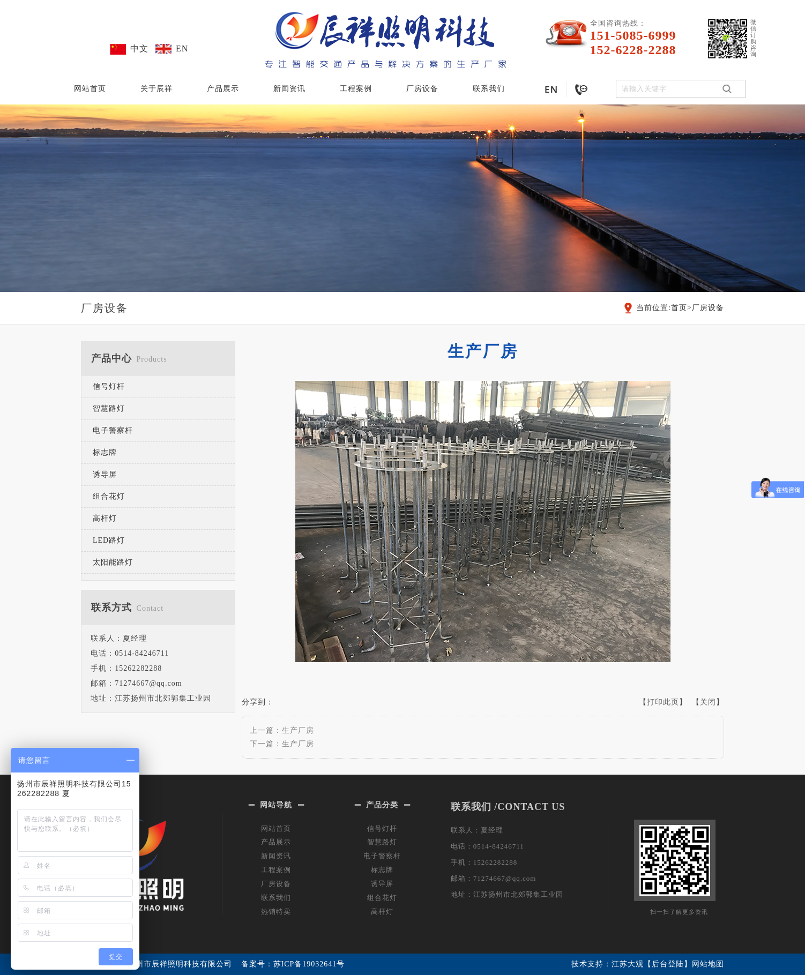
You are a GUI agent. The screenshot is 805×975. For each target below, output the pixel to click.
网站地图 (708, 964)
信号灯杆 (109, 386)
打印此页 (663, 702)
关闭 (708, 702)
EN (182, 48)
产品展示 (223, 89)
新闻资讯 (289, 89)
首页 (679, 308)
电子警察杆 (113, 430)
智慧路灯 (109, 408)
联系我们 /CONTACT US (508, 806)
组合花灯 (109, 496)
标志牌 (105, 452)
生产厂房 (298, 730)
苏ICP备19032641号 (309, 964)
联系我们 (489, 89)
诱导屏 (105, 474)
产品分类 (382, 805)
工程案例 (356, 89)
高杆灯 (105, 518)
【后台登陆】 (668, 964)
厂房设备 (422, 89)
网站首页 (90, 89)
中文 (139, 48)
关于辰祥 (156, 89)
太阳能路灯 (113, 562)
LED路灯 (109, 540)
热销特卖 (276, 912)
